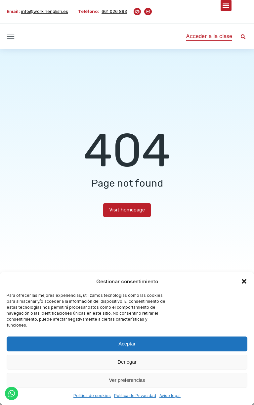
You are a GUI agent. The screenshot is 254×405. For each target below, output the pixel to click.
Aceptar (127, 343)
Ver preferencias (127, 380)
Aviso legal (170, 395)
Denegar (127, 362)
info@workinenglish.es (44, 11)
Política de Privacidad (135, 395)
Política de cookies (92, 395)
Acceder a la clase (209, 36)
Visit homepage (127, 210)
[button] (244, 281)
